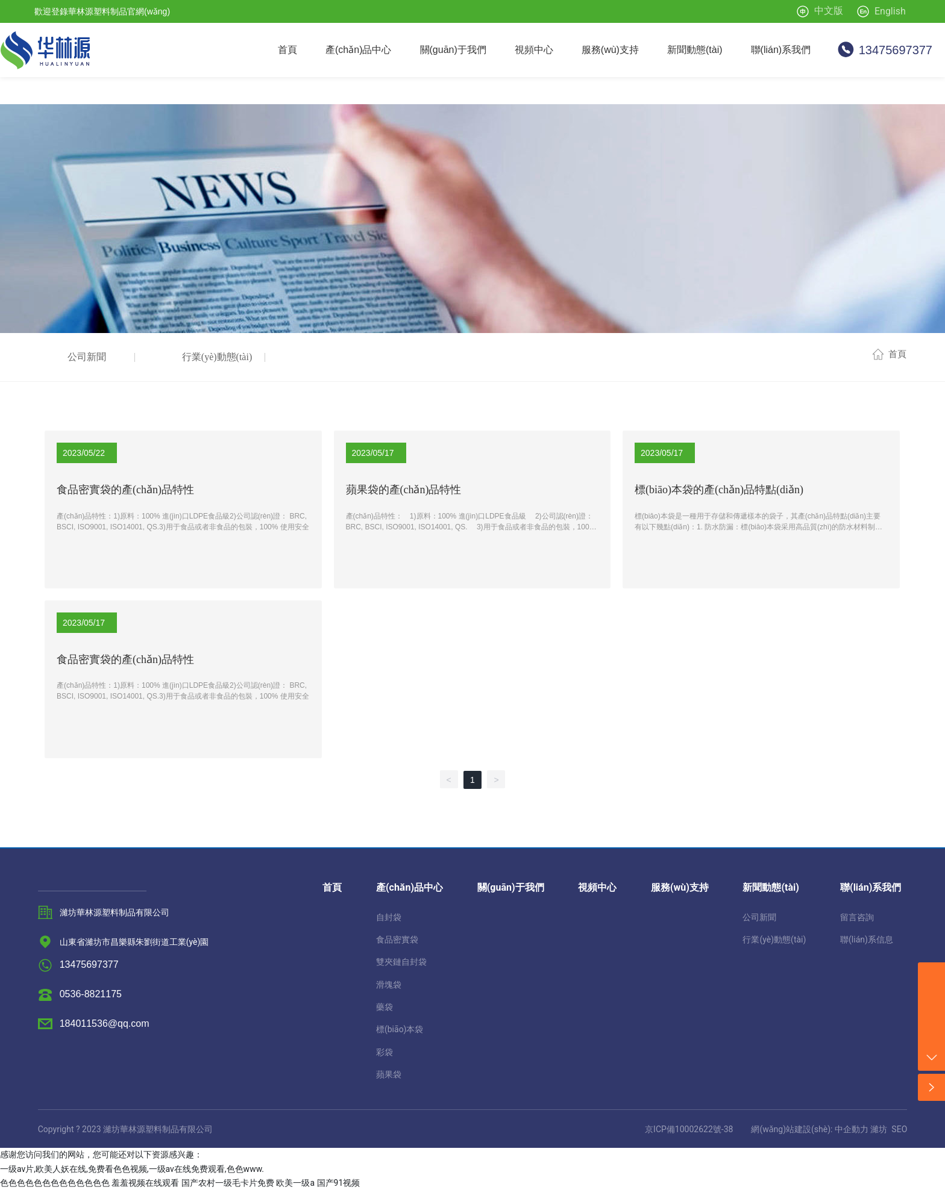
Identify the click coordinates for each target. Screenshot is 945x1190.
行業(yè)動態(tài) (217, 357)
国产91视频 (338, 1183)
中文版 (828, 10)
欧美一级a (295, 1183)
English (890, 11)
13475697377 (895, 50)
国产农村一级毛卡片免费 (227, 1183)
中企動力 (851, 1129)
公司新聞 (87, 357)
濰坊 (878, 1129)
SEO (899, 1129)
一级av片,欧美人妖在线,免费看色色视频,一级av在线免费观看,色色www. (132, 1169)
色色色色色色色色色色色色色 (55, 1183)
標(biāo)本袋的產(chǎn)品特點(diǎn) (719, 490)
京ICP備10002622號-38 (689, 1129)
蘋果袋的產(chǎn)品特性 (404, 490)
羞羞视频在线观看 (145, 1183)
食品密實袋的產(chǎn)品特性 (125, 490)
